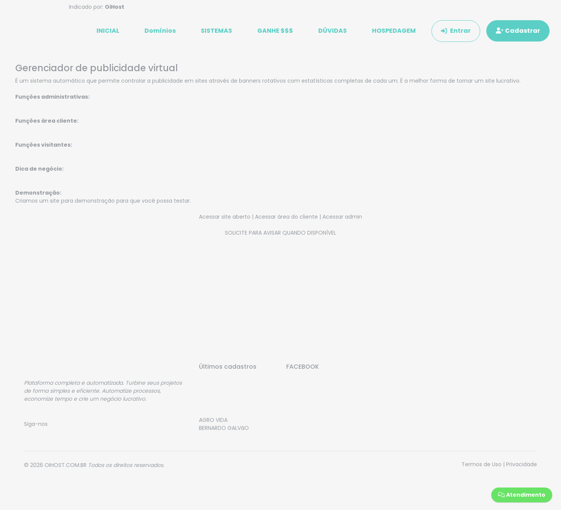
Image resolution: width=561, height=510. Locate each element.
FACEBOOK (302, 366)
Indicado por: (96, 7)
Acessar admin (342, 217)
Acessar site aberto (224, 217)
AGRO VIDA (213, 422)
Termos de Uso (482, 464)
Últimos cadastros (227, 366)
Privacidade (521, 464)
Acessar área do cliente (286, 217)
